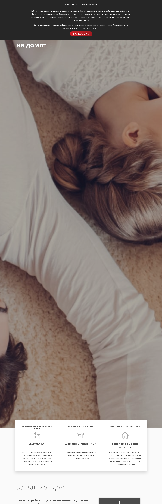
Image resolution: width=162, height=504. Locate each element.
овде (96, 28)
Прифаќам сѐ (81, 34)
